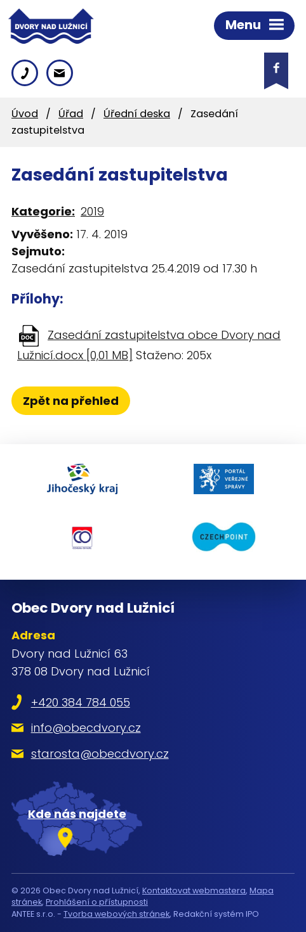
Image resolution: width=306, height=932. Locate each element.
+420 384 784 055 (80, 702)
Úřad (70, 113)
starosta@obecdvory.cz (100, 754)
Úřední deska (136, 113)
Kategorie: (43, 211)
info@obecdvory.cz (86, 728)
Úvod (24, 113)
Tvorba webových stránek (116, 914)
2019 (92, 211)
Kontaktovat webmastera (194, 890)
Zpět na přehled (71, 401)
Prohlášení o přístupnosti (97, 902)
